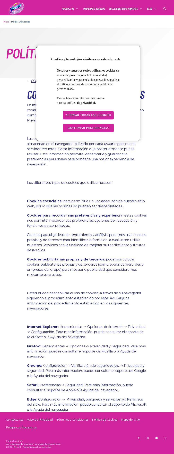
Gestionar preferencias (88, 127)
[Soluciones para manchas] (123, 8)
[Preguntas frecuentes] (21, 427)
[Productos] (68, 8)
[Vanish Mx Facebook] (139, 438)
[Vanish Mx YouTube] (156, 438)
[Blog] (150, 8)
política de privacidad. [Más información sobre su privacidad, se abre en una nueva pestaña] (81, 102)
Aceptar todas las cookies (88, 115)
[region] (88, 93)
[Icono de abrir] (164, 8)
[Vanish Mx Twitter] (165, 438)
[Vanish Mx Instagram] (147, 438)
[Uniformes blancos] (94, 8)
